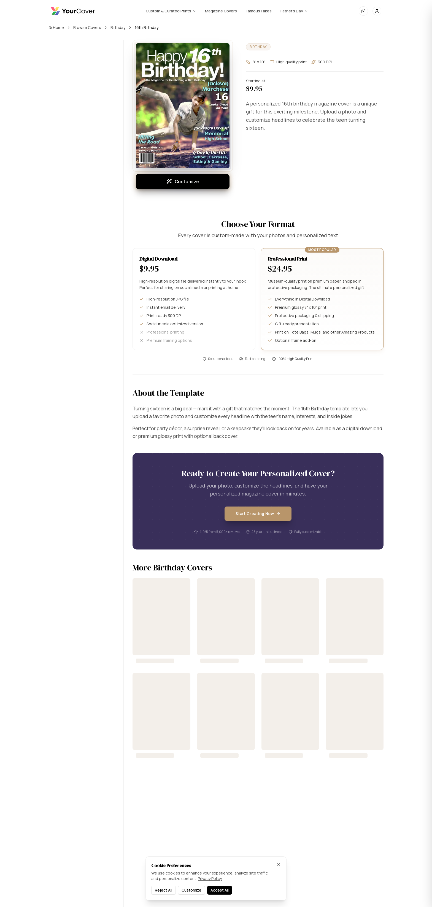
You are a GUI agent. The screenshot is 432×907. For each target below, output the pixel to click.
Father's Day (294, 10)
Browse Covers (87, 27)
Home (56, 27)
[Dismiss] (278, 864)
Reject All (163, 890)
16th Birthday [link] (146, 27)
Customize (182, 181)
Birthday (117, 27)
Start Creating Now (258, 522)
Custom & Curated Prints (171, 10)
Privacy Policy (210, 878)
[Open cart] (363, 11)
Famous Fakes (259, 10)
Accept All (219, 890)
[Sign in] (376, 11)
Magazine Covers (221, 10)
